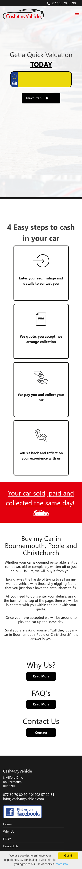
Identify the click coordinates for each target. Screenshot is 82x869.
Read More (41, 676)
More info (62, 864)
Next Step (37, 98)
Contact (41, 732)
